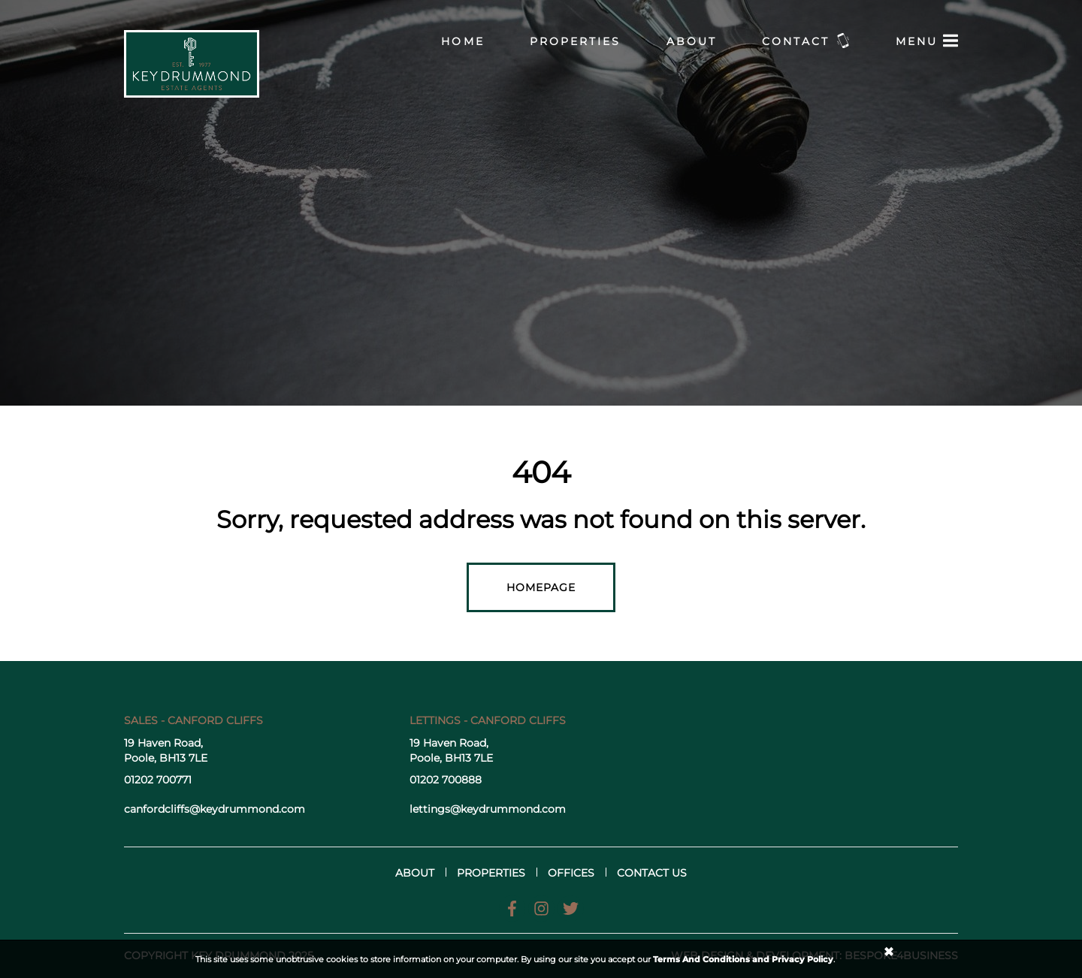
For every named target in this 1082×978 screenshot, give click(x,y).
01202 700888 (446, 779)
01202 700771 (158, 779)
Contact (806, 40)
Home (462, 41)
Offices (571, 873)
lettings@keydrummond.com (488, 809)
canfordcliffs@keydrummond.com (214, 809)
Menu (927, 40)
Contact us (652, 873)
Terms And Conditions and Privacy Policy (743, 959)
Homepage (541, 587)
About (691, 41)
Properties (575, 41)
